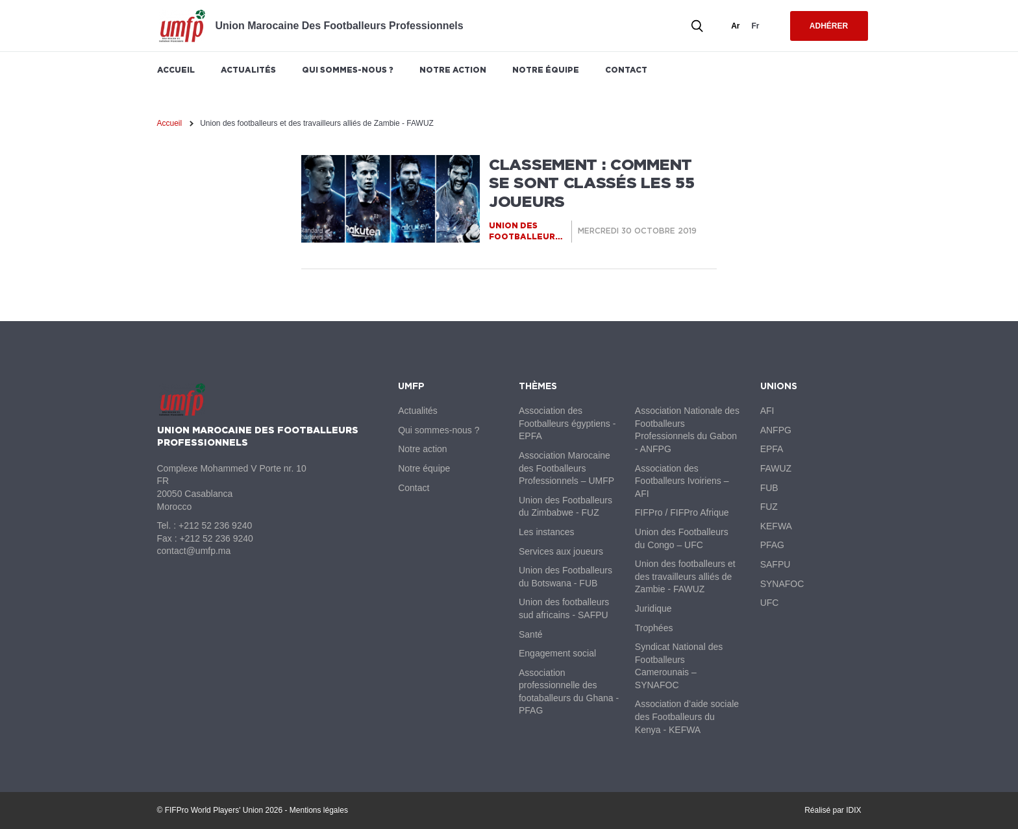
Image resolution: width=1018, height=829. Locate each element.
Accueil (176, 70)
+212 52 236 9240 (215, 525)
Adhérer (829, 25)
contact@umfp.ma (194, 551)
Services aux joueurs (561, 551)
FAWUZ (775, 468)
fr (756, 25)
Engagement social (557, 653)
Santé (531, 634)
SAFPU (775, 564)
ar (735, 25)
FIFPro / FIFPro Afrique (682, 512)
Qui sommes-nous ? (347, 70)
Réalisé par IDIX (832, 810)
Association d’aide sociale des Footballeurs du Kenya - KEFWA (687, 716)
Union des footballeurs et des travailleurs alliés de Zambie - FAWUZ (685, 576)
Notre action (452, 70)
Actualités (248, 70)
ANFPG (775, 430)
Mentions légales (319, 810)
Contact (626, 70)
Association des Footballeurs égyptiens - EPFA (567, 423)
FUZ (769, 506)
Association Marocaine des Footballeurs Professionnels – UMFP (566, 468)
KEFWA (776, 526)
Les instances (547, 532)
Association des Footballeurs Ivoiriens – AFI (682, 481)
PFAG (772, 545)
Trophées (654, 628)
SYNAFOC (782, 584)
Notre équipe (545, 70)
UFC (769, 602)
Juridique (653, 608)
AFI (767, 410)
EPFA (772, 449)
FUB (769, 488)
